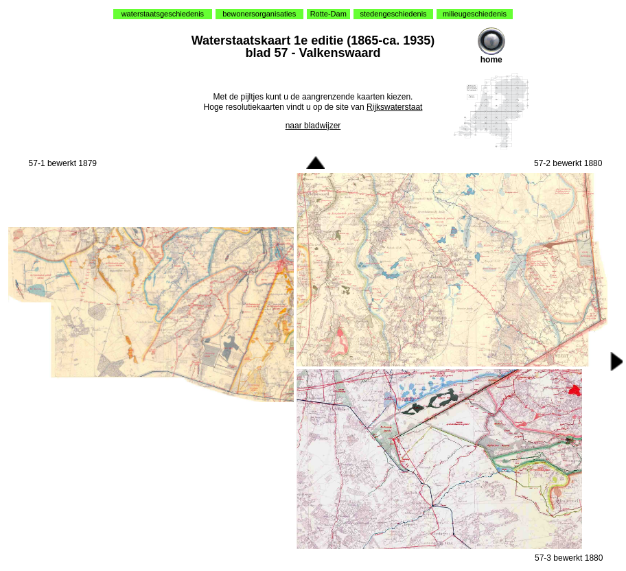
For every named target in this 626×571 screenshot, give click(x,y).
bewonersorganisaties (259, 14)
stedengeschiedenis (393, 14)
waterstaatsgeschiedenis (162, 14)
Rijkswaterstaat (394, 107)
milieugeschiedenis (475, 14)
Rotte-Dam (328, 14)
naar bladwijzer (313, 125)
